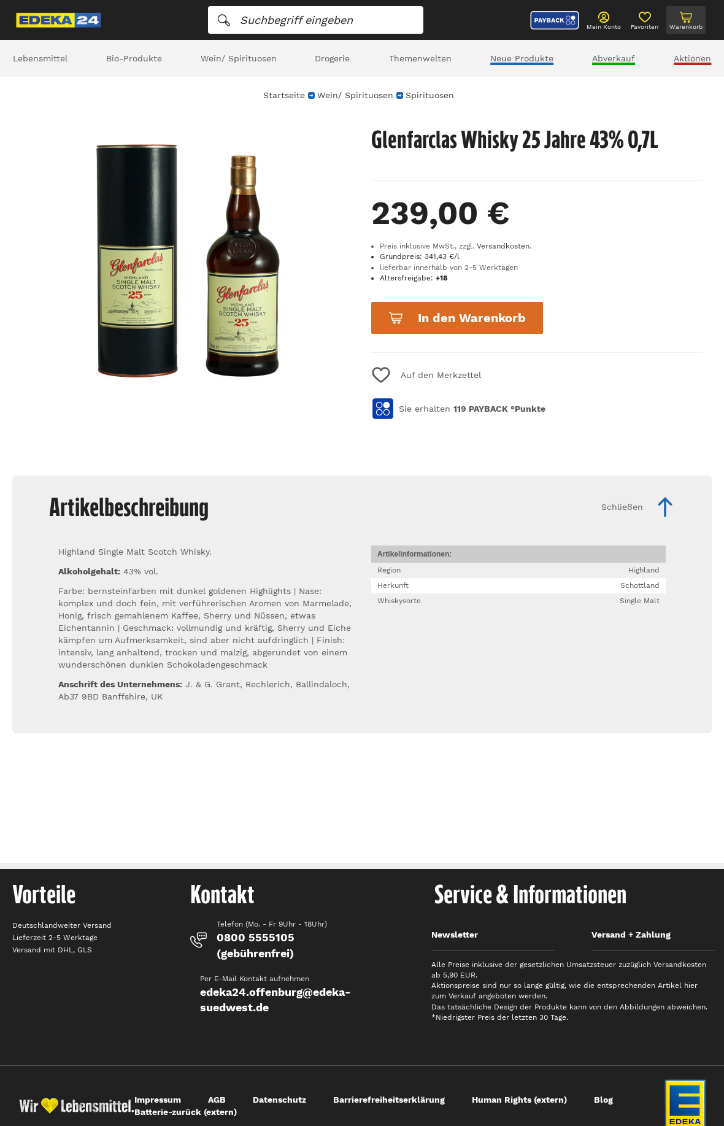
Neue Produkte (521, 58)
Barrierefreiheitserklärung (389, 1100)
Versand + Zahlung (631, 934)
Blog (603, 1100)
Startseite (284, 95)
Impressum (157, 1100)
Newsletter (454, 934)
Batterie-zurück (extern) (185, 1112)
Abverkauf (613, 58)
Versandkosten (503, 246)
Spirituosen (430, 95)
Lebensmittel (40, 58)
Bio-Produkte (134, 58)
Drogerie (332, 58)
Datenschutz (279, 1100)
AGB (217, 1100)
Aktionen (692, 58)
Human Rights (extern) (519, 1100)
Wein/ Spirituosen (239, 58)
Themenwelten (420, 58)
